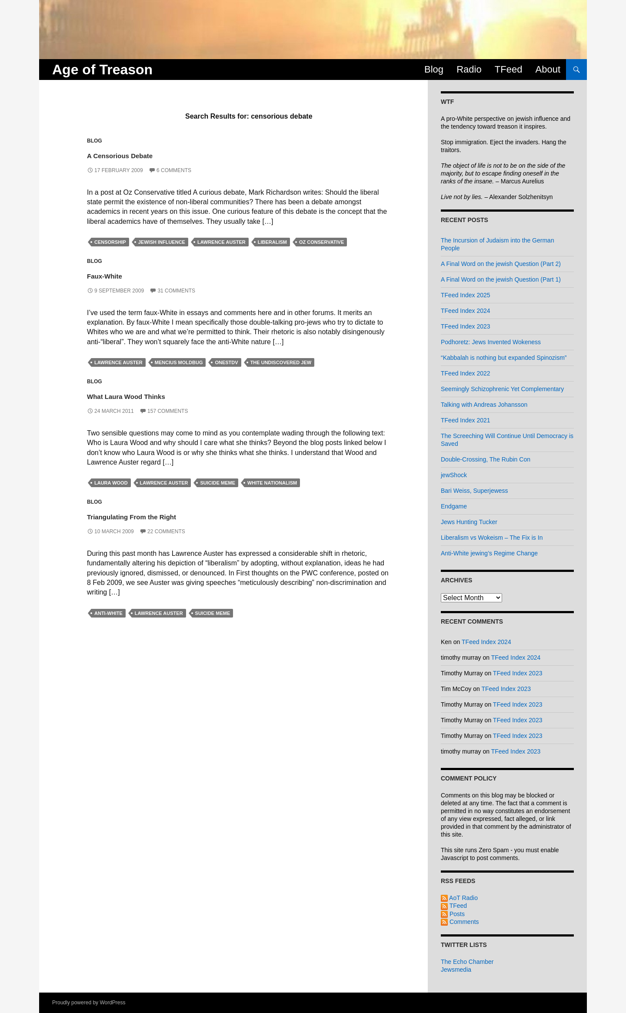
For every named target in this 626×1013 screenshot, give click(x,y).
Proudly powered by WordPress (89, 1003)
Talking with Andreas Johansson (484, 404)
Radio (468, 69)
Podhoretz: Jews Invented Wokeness (491, 342)
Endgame (454, 506)
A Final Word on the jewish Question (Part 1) (501, 279)
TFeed (509, 69)
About (548, 69)
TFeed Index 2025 (465, 295)
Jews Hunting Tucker (469, 521)
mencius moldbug (179, 362)
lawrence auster (221, 242)
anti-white (108, 613)
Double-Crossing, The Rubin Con (485, 459)
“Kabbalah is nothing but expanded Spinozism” (504, 357)
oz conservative (321, 242)
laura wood (111, 482)
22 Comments (166, 531)
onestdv (226, 362)
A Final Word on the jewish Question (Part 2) (501, 263)
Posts (453, 913)
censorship (110, 242)
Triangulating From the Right (164, 515)
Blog (433, 69)
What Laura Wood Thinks (155, 395)
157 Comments (167, 411)
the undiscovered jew (281, 362)
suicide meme (217, 482)
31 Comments (176, 291)
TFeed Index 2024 (465, 310)
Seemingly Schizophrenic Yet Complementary (502, 388)
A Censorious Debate (144, 154)
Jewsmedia (456, 969)
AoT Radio (459, 897)
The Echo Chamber (467, 961)
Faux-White (118, 274)
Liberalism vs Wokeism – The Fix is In (492, 537)
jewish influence (161, 242)
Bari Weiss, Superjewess (474, 490)
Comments (460, 921)
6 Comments (173, 170)
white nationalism (272, 482)
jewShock (454, 475)
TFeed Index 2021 (465, 420)
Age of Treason (102, 69)
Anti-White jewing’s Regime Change (489, 553)
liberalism (272, 242)
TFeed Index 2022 (465, 373)
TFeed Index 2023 (465, 326)
